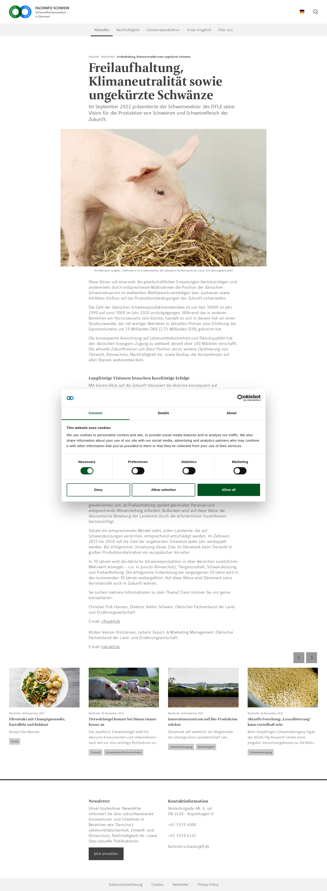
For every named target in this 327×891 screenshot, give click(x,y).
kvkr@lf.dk (110, 646)
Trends (14, 741)
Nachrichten (108, 56)
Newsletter (181, 884)
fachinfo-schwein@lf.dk (188, 846)
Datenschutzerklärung (125, 884)
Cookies (157, 884)
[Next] (311, 657)
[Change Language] (302, 12)
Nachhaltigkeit (127, 30)
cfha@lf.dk (110, 621)
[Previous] (298, 657)
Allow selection (163, 490)
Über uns (225, 30)
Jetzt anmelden (106, 854)
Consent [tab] (95, 413)
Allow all (229, 490)
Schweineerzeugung (181, 746)
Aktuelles (101, 30)
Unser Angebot (199, 30)
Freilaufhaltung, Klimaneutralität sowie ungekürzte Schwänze (154, 56)
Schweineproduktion (163, 30)
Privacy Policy (208, 884)
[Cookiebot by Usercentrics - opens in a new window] (241, 398)
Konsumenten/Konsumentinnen (124, 752)
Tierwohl (95, 752)
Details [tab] (163, 413)
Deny (98, 490)
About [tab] (232, 413)
